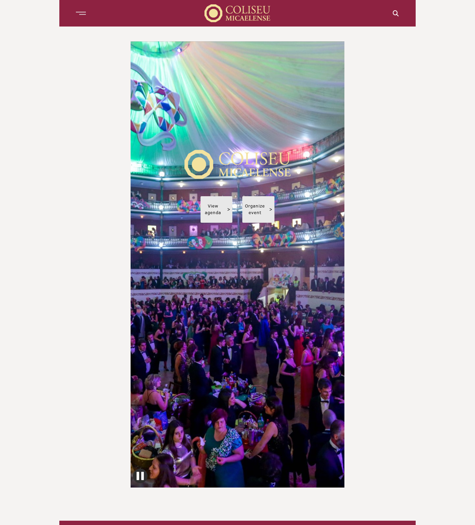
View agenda (218, 209)
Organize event (259, 209)
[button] (81, 13)
